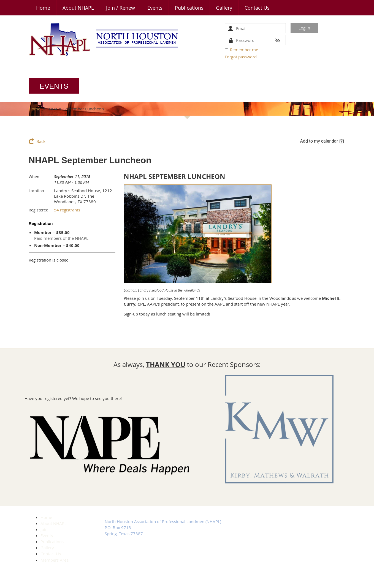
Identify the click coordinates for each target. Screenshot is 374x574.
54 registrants (67, 210)
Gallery (47, 547)
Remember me (244, 49)
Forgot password (241, 56)
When (34, 176)
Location (36, 190)
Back (40, 141)
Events (46, 535)
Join (44, 529)
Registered (38, 210)
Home (34, 108)
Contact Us (50, 553)
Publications (52, 541)
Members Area (54, 560)
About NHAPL (53, 523)
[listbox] (322, 141)
